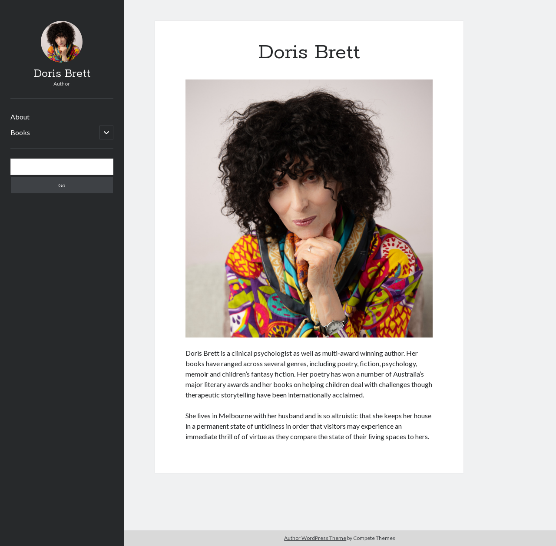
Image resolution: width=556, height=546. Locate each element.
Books (20, 132)
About (20, 117)
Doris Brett (61, 74)
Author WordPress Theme (315, 538)
